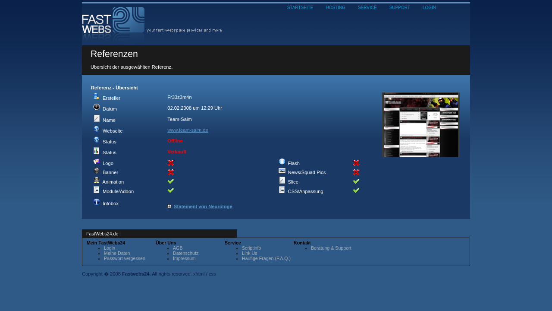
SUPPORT (399, 7)
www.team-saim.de (187, 130)
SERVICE (367, 7)
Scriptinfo (251, 248)
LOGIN (429, 7)
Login (109, 248)
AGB (178, 248)
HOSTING (335, 7)
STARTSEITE (300, 7)
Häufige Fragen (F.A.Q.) (266, 258)
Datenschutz (185, 253)
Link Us (249, 253)
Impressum (184, 258)
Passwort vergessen (124, 258)
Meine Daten (117, 253)
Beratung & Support (331, 248)
